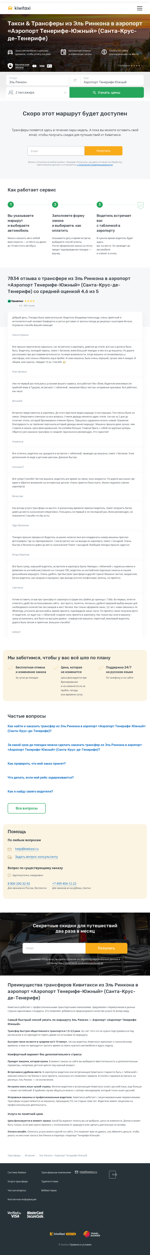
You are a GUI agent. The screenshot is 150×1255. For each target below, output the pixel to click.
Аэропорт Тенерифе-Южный (71, 1155)
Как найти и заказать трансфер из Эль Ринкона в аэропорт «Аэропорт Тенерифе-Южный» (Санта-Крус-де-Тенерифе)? (77, 728)
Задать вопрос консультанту (36, 857)
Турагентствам (49, 1181)
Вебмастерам (49, 1190)
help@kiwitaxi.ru (27, 849)
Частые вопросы (17, 1190)
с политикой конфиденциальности (95, 164)
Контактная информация (22, 1199)
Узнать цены (106, 92)
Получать (103, 151)
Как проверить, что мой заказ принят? (37, 763)
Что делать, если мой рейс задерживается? (41, 777)
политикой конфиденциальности (84, 963)
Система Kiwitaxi (17, 1172)
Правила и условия (80, 1244)
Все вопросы (27, 808)
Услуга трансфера (18, 1181)
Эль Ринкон (45, 1155)
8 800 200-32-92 (19, 883)
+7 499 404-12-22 (64, 883)
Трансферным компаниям (56, 1172)
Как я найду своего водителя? (30, 791)
